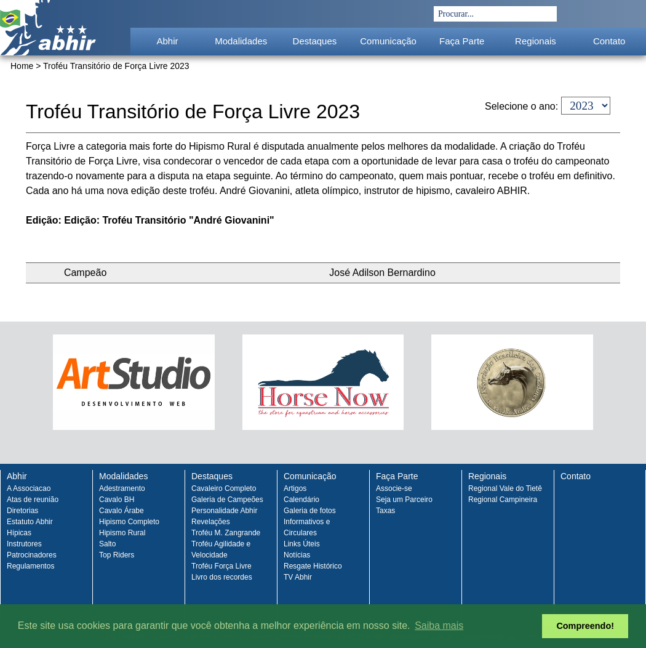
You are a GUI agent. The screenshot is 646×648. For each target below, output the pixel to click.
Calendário (301, 499)
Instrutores (24, 544)
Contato (609, 41)
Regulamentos (30, 566)
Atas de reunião (32, 499)
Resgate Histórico (313, 566)
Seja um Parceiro (404, 499)
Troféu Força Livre (221, 566)
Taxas (385, 510)
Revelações (210, 521)
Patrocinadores (32, 555)
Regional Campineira (502, 499)
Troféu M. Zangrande (225, 533)
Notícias (297, 555)
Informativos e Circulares (307, 527)
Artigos (295, 488)
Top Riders (116, 555)
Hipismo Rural (122, 533)
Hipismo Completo (129, 521)
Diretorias (22, 510)
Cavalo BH (116, 499)
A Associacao (28, 488)
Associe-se (394, 488)
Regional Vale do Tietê (505, 488)
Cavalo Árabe (121, 510)
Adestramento (122, 488)
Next (621, 392)
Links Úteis (302, 544)
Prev (24, 392)
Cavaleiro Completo (223, 488)
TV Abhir (298, 577)
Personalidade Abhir (224, 510)
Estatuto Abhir (30, 521)
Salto (107, 544)
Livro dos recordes (221, 577)
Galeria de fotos (310, 510)
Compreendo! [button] (585, 626)
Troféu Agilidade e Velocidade (220, 549)
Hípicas (19, 533)
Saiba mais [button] (439, 625)
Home (21, 66)
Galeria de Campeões (227, 499)
